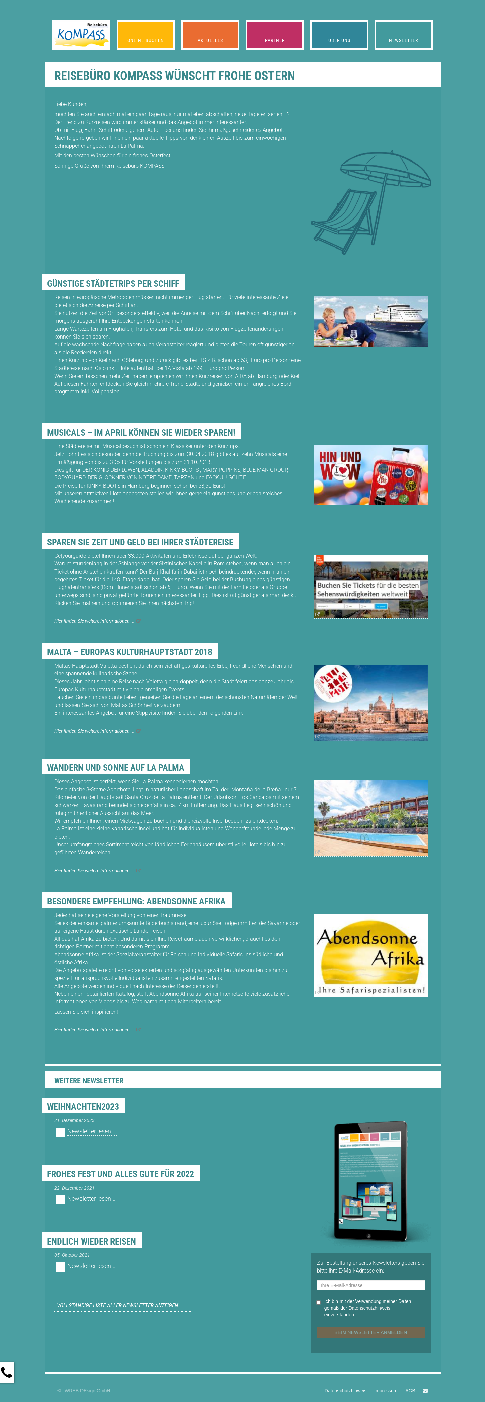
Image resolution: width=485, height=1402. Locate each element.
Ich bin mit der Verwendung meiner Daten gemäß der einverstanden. (367, 1307)
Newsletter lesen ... (92, 1131)
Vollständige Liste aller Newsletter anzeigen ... (120, 1305)
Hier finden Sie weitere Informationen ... (94, 621)
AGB (410, 1390)
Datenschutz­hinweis (369, 1308)
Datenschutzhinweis (346, 1390)
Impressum (385, 1390)
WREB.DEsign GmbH (87, 1390)
